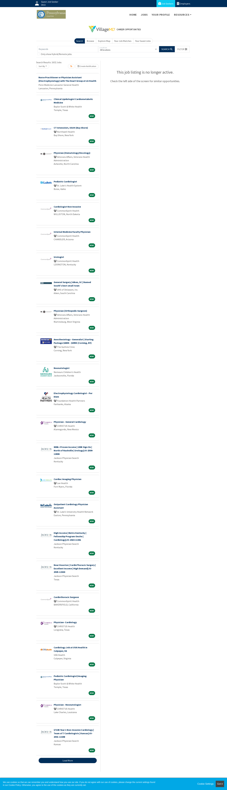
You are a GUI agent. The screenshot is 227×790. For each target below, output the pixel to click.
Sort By (42, 66)
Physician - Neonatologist (67, 704)
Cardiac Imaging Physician (67, 479)
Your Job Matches (122, 40)
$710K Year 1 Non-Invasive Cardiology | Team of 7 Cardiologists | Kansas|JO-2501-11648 (74, 733)
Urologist (59, 257)
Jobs (144, 14)
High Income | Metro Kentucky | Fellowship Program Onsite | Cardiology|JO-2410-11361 (70, 536)
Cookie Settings (205, 784)
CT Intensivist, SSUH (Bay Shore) (71, 127)
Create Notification (87, 66)
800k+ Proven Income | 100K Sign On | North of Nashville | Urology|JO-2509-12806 (73, 450)
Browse (90, 40)
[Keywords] (67, 49)
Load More (68, 760)
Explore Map (104, 40)
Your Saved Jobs (143, 40)
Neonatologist (61, 368)
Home (133, 14)
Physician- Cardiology (65, 622)
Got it (220, 784)
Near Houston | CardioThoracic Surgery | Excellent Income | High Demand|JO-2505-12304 (75, 568)
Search (79, 40)
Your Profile (161, 14)
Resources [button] (181, 14)
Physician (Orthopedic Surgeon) (70, 310)
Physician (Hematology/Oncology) (72, 152)
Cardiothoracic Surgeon (66, 597)
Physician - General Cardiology (70, 421)
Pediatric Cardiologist (65, 181)
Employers (183, 3)
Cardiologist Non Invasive (67, 206)
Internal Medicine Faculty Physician (72, 231)
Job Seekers (165, 3)
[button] (182, 49)
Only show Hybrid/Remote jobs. (56, 54)
